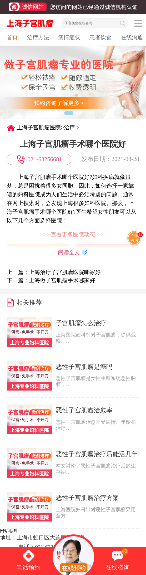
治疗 (69, 127)
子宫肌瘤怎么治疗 (81, 323)
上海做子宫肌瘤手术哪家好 (62, 280)
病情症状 (69, 37)
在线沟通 (132, 37)
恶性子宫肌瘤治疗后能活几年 (97, 453)
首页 (12, 37)
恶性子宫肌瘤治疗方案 (87, 497)
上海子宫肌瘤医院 (39, 127)
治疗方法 (38, 37)
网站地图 (8, 530)
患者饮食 (100, 37)
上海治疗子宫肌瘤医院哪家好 (65, 272)
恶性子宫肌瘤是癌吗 (84, 366)
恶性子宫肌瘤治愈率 (84, 410)
